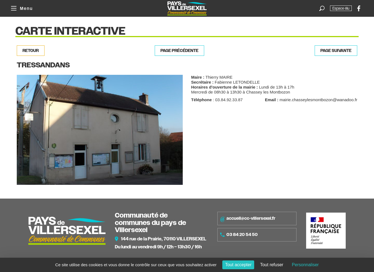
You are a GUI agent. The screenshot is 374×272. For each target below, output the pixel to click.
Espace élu (341, 8)
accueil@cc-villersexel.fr (247, 218)
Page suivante (335, 50)
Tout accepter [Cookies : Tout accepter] (238, 264)
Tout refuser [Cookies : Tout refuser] (271, 264)
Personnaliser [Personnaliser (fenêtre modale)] (305, 264)
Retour (31, 50)
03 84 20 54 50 (239, 234)
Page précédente (179, 50)
